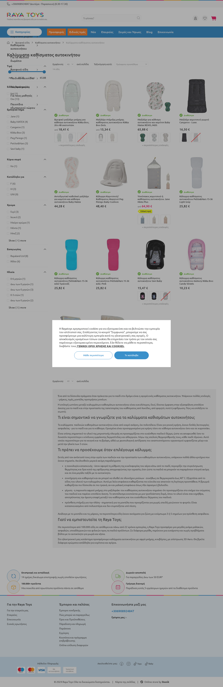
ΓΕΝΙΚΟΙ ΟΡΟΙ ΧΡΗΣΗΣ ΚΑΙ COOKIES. (100, 346)
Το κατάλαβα (131, 355)
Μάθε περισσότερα (93, 355)
